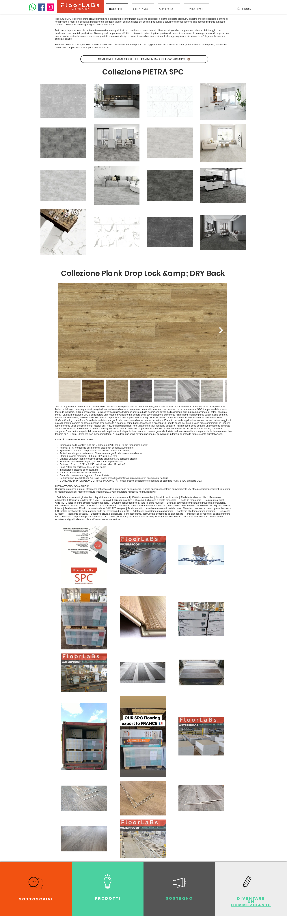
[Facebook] (41, 7)
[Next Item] (221, 330)
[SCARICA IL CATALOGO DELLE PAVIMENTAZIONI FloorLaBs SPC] (144, 59)
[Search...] (247, 9)
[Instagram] (50, 7)
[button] (36, 883)
